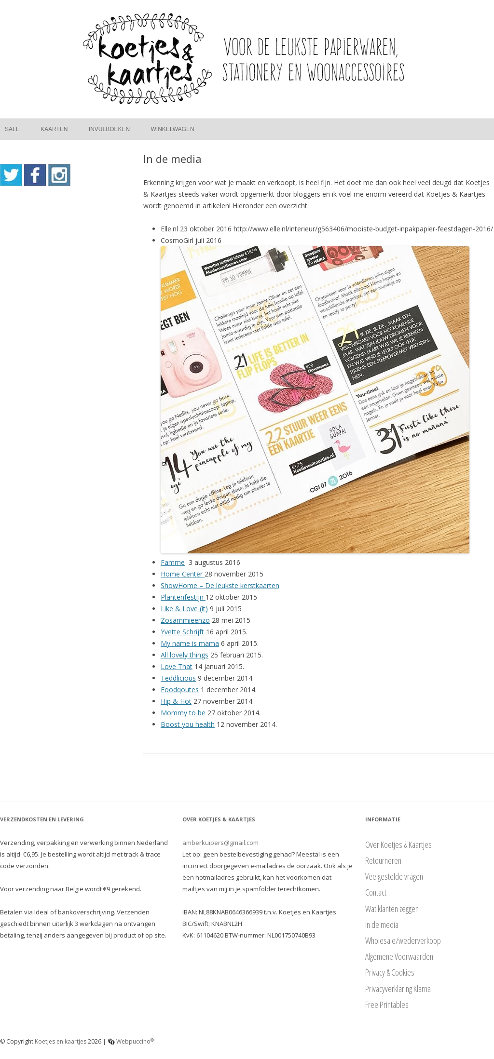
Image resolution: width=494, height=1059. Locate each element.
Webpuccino (131, 1041)
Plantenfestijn (183, 597)
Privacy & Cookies (389, 972)
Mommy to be (183, 712)
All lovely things (184, 654)
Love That (176, 666)
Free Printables (387, 1004)
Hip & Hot (176, 701)
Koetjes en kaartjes (60, 1041)
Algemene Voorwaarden (399, 956)
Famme (173, 562)
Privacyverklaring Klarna (398, 988)
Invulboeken (109, 129)
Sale (12, 129)
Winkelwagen (172, 129)
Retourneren (383, 860)
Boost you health (188, 724)
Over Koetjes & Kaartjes (398, 844)
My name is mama (190, 643)
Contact (375, 892)
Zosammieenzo (185, 620)
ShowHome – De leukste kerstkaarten (220, 585)
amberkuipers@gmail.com (220, 842)
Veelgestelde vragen (394, 876)
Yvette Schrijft (182, 631)
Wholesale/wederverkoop (403, 940)
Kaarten (54, 129)
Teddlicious (178, 678)
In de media (381, 924)
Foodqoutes (180, 689)
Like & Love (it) (184, 608)
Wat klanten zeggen (392, 908)
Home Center (183, 573)
